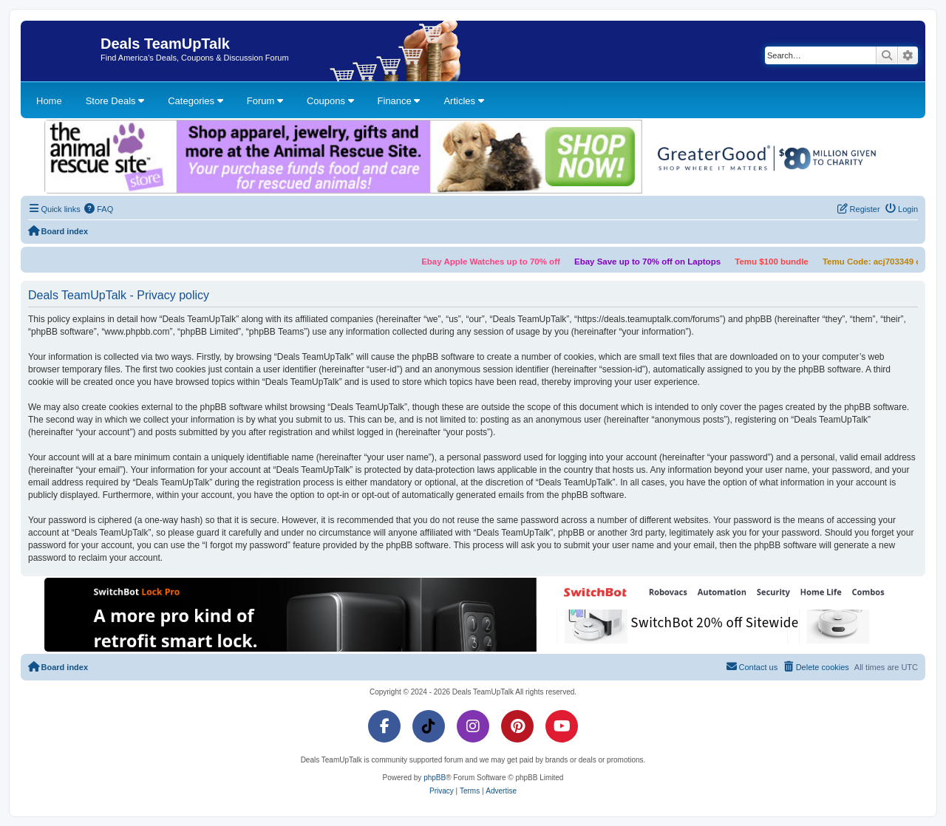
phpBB (434, 778)
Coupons (330, 100)
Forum (265, 100)
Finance (399, 100)
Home (49, 100)
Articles (463, 100)
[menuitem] (99, 209)
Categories (195, 100)
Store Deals (115, 100)
